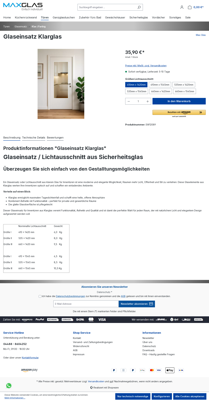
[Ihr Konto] (182, 7)
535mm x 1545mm (136, 91)
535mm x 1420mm (183, 84)
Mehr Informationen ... (15, 398)
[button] (179, 114)
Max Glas (201, 35)
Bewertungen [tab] (55, 137)
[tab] (11, 138)
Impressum (78, 354)
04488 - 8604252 (15, 344)
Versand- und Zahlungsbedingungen (93, 342)
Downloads (149, 350)
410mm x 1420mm (136, 84)
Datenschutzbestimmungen (70, 296)
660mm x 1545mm (184, 91)
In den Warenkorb (179, 101)
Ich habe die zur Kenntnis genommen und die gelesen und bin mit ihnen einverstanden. (106, 296)
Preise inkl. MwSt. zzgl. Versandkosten (146, 65)
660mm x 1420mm (160, 91)
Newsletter (148, 338)
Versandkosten (96, 381)
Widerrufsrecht (81, 346)
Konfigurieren (162, 396)
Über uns (147, 342)
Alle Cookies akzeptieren (189, 396)
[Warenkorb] (196, 7)
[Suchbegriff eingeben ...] (106, 7)
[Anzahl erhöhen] (147, 101)
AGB (123, 296)
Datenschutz (149, 346)
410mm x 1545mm (160, 84)
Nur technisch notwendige (132, 396)
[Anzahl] (138, 101)
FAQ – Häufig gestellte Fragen (159, 354)
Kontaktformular (30, 357)
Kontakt (77, 338)
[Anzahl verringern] (128, 101)
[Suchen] (139, 7)
